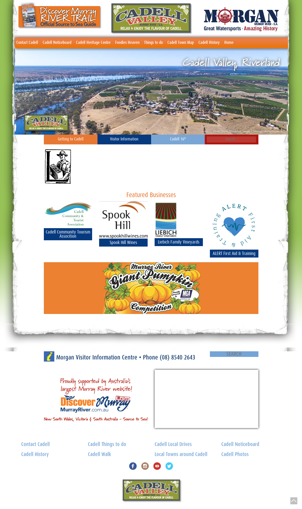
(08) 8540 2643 (177, 357)
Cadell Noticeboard (57, 43)
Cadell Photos (235, 454)
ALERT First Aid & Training (234, 253)
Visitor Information (124, 139)
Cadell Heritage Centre (93, 43)
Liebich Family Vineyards (178, 242)
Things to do (153, 43)
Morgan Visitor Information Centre (97, 357)
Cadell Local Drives (173, 444)
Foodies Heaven (127, 43)
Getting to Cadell (70, 139)
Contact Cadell (27, 43)
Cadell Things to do (107, 444)
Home (228, 43)
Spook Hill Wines (123, 243)
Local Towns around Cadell (181, 454)
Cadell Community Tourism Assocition (68, 234)
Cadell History (209, 43)
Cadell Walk (99, 454)
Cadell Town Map (180, 43)
